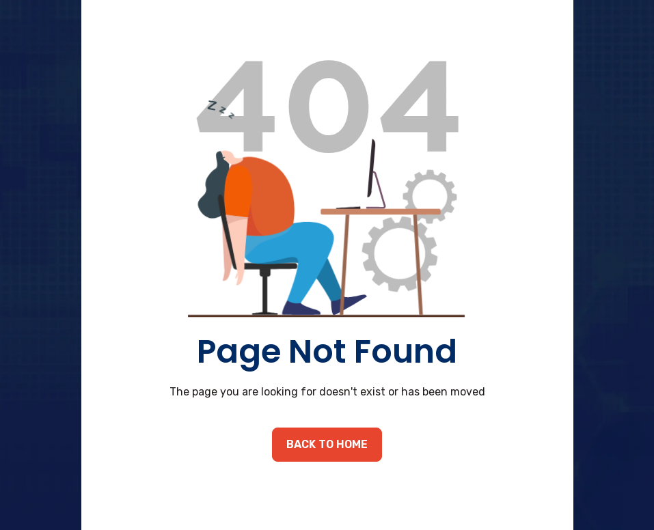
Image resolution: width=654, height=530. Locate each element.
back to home (327, 444)
